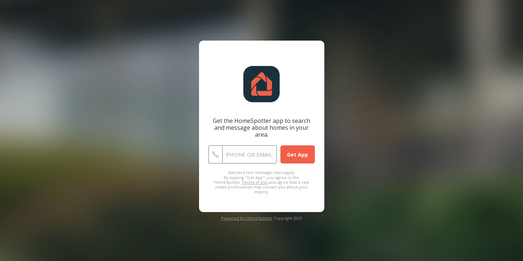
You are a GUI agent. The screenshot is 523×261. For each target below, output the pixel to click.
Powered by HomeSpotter (246, 218)
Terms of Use (255, 182)
